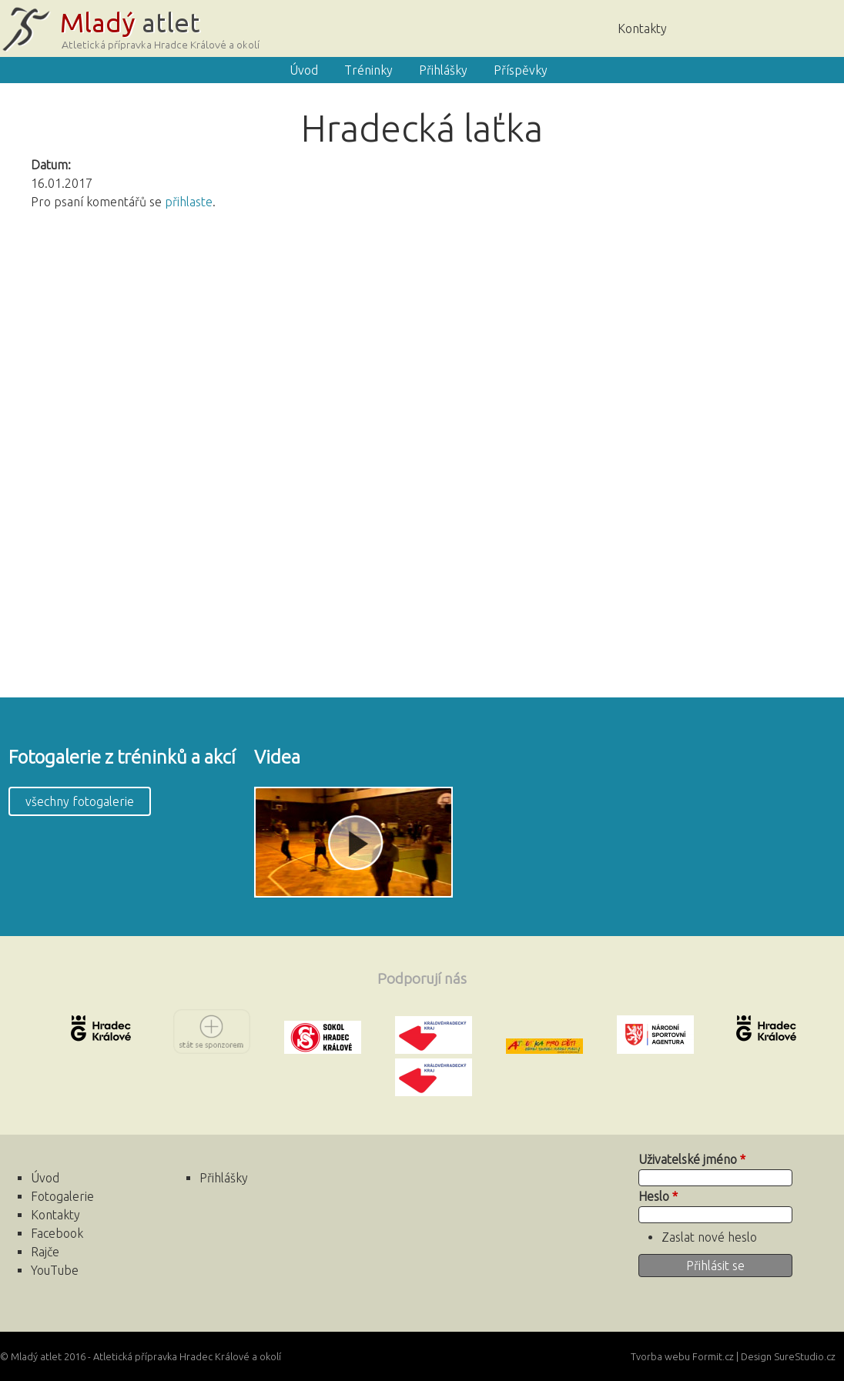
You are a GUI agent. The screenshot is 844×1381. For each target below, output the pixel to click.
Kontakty (642, 28)
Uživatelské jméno (691, 1159)
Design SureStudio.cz (788, 1356)
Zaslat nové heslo (709, 1237)
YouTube (55, 1270)
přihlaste (189, 202)
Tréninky (368, 70)
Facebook (817, 27)
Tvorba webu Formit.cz (682, 1356)
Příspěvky (521, 70)
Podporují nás (422, 978)
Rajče (771, 27)
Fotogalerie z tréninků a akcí (122, 757)
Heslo (658, 1196)
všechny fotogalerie (79, 801)
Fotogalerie (62, 1196)
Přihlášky (443, 70)
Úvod (724, 27)
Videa (277, 757)
